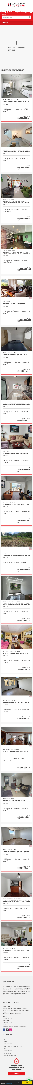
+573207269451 (7, 1018)
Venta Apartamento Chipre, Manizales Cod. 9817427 (16, 950)
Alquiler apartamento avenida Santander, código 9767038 (16, 653)
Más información (8, 1083)
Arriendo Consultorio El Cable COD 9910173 (16, 102)
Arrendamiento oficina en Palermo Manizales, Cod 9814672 (16, 355)
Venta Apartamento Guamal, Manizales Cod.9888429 (16, 202)
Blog (5, 1048)
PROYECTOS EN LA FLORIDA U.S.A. (13, 1046)
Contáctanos (7, 1053)
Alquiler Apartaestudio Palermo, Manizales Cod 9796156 (16, 901)
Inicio (5, 1039)
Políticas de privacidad (10, 1055)
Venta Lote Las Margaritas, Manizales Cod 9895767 (16, 555)
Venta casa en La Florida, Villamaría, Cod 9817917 (16, 304)
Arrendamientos (8, 1044)
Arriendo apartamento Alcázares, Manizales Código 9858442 (16, 604)
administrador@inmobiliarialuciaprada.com (14, 1026)
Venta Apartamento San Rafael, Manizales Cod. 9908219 (16, 801)
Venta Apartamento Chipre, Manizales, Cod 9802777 (16, 504)
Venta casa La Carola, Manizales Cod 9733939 (16, 453)
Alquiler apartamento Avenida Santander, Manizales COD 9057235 (16, 752)
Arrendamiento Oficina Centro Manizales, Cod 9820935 (16, 702)
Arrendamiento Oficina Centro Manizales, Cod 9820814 (16, 852)
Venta (5, 1041)
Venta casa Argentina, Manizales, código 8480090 (16, 151)
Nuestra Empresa (8, 1051)
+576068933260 (7, 1022)
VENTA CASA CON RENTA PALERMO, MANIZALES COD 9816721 (16, 253)
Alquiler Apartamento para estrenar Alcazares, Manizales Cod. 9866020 (16, 404)
